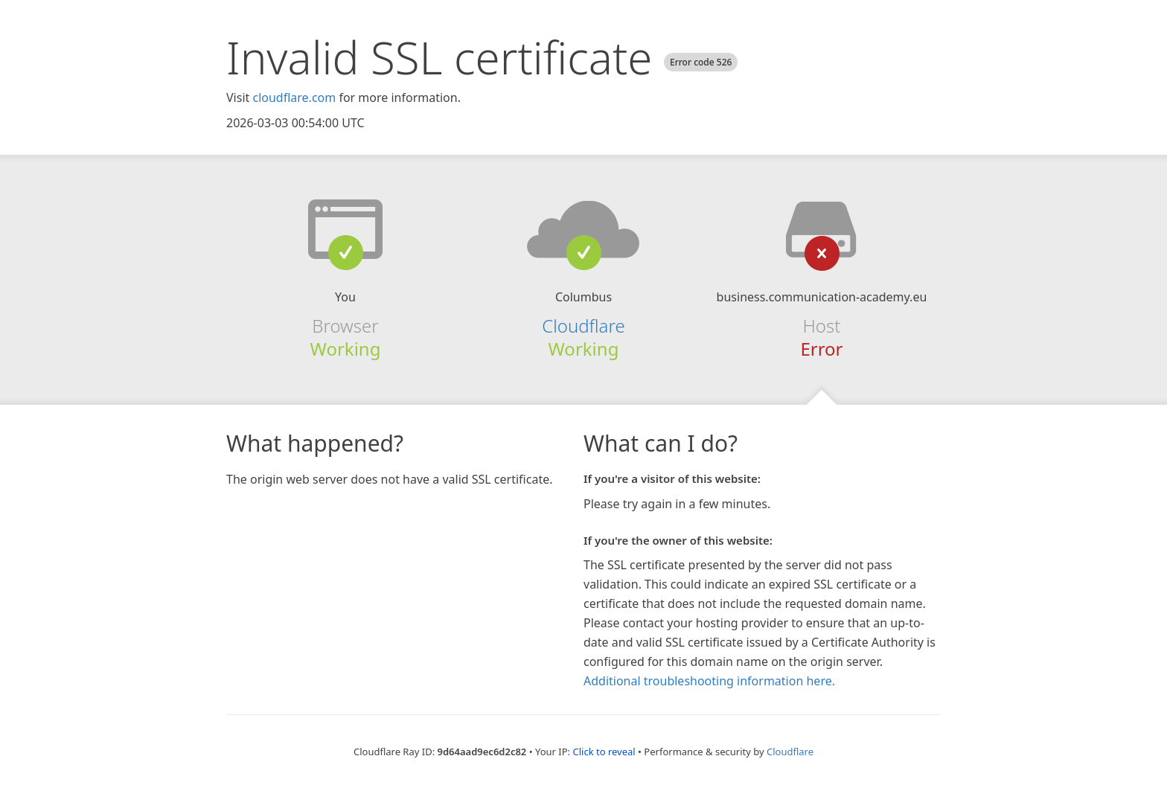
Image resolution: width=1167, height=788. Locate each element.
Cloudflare (583, 325)
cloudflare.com (294, 97)
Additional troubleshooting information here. (709, 681)
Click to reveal (603, 751)
